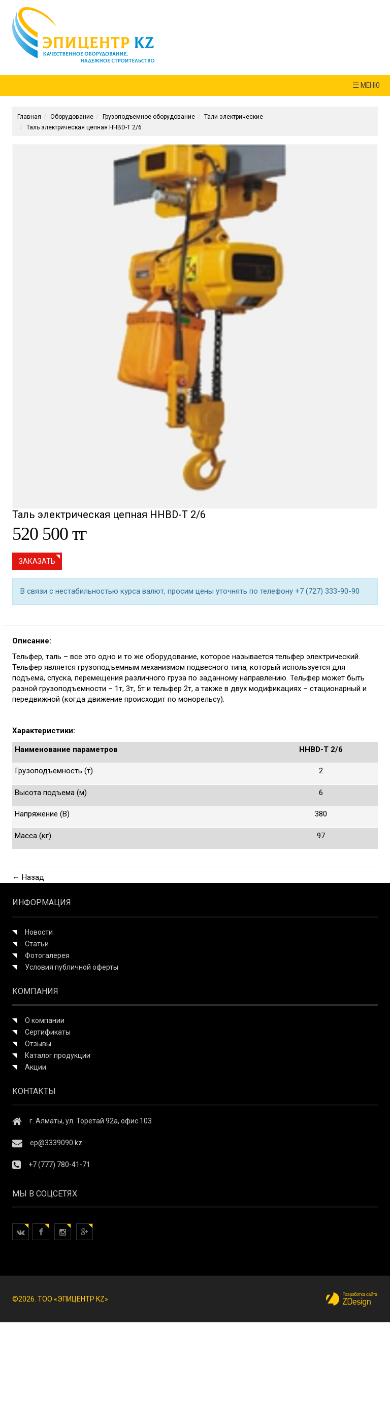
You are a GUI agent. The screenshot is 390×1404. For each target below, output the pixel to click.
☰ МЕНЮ (366, 85)
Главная (29, 116)
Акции (35, 1067)
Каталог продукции (57, 1055)
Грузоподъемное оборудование (149, 116)
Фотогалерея (47, 955)
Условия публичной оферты (71, 967)
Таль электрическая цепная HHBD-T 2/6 (84, 127)
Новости (39, 932)
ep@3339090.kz (56, 1143)
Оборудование (71, 116)
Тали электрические (233, 116)
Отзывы (38, 1044)
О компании (44, 1020)
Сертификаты (48, 1032)
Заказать (37, 561)
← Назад (28, 877)
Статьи (37, 944)
